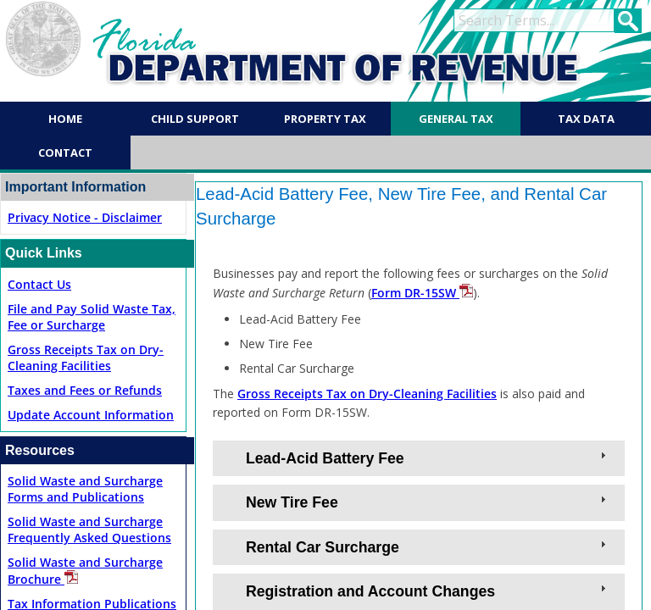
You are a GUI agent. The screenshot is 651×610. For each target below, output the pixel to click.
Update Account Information (91, 415)
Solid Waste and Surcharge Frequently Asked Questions (89, 529)
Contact (65, 152)
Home (65, 118)
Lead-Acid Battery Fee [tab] (427, 457)
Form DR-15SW (422, 293)
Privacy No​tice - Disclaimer (85, 217)
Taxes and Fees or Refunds (85, 390)
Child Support (195, 118)
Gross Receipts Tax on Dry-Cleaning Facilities (86, 357)
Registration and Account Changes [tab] (427, 590)
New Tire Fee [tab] (427, 501)
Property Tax (325, 118)
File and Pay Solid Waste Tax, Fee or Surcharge (91, 317)
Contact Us (39, 284)
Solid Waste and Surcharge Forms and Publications (85, 489)
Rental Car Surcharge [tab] (427, 546)
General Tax (456, 118)
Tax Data (586, 118)
